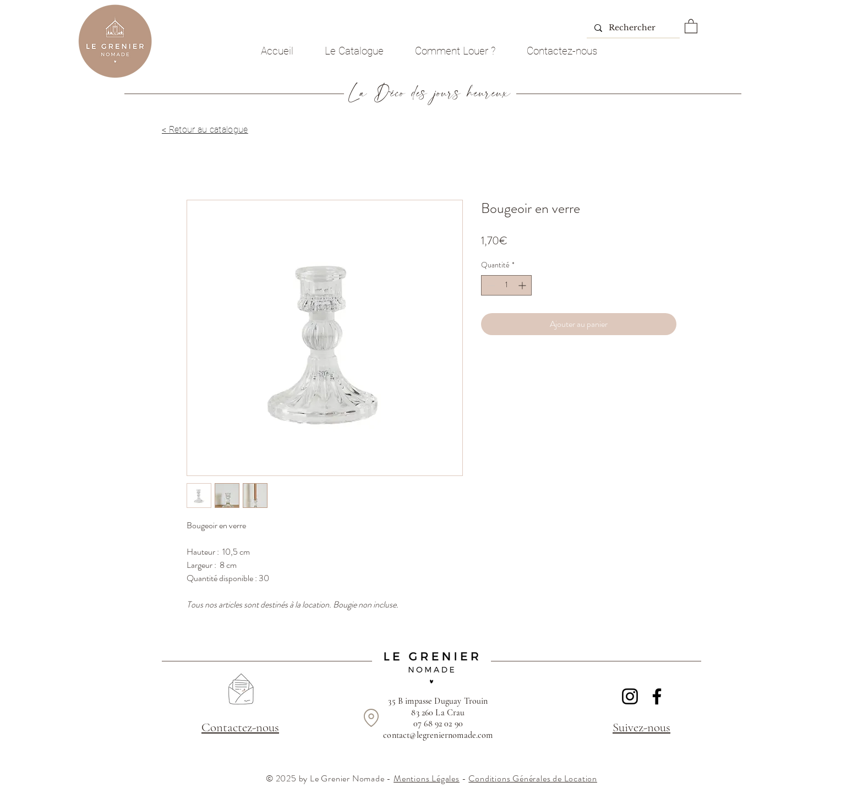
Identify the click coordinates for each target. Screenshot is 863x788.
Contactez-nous (240, 727)
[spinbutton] (506, 285)
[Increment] (523, 285)
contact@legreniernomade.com (438, 735)
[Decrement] (489, 285)
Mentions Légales (427, 778)
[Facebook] (657, 696)
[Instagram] (630, 696)
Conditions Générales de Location (532, 778)
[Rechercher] (633, 28)
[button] (691, 25)
